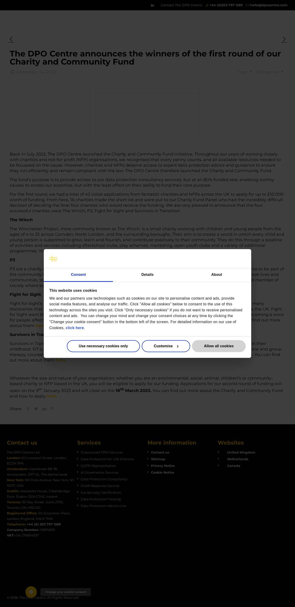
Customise (166, 346)
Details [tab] (147, 275)
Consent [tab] (78, 275)
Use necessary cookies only (103, 346)
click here (75, 328)
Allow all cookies (219, 346)
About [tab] (216, 275)
